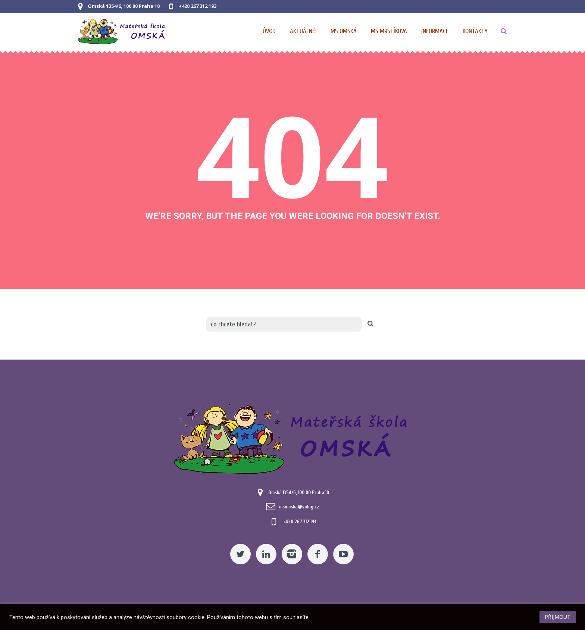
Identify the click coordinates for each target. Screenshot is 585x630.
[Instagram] (292, 554)
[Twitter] (240, 554)
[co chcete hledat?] (284, 324)
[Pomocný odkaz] (303, 31)
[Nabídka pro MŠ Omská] (344, 31)
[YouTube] (343, 554)
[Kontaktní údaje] (475, 31)
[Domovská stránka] (269, 31)
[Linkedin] (266, 554)
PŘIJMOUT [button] (557, 616)
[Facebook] (317, 554)
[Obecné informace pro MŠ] (435, 31)
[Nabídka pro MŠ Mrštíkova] (389, 31)
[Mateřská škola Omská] (292, 438)
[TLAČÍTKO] (503, 31)
